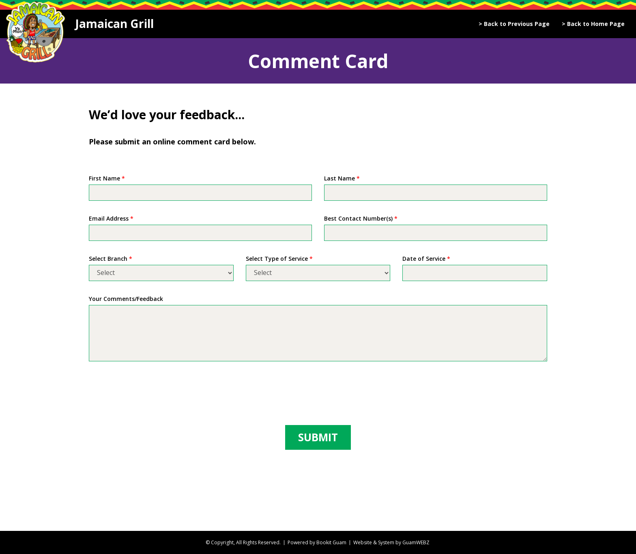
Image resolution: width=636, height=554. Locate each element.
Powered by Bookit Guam (317, 542)
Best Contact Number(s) (361, 218)
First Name (107, 178)
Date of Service (426, 258)
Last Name (342, 178)
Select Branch (110, 258)
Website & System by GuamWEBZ (391, 542)
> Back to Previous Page (514, 24)
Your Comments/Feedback (126, 299)
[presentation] (150, 394)
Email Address (111, 218)
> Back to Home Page (593, 24)
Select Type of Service (279, 258)
